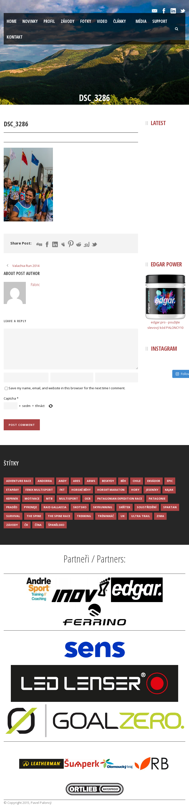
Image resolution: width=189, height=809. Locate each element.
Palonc (41, 137)
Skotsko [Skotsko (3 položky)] (79, 507)
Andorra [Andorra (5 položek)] (45, 481)
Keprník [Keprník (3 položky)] (12, 498)
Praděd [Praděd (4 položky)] (11, 507)
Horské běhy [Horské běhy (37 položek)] (81, 489)
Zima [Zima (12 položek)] (160, 516)
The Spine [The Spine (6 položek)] (34, 516)
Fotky (85, 21)
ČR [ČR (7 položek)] (26, 525)
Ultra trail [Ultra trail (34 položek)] (140, 516)
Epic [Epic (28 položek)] (170, 481)
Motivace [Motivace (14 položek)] (32, 498)
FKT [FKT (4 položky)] (62, 489)
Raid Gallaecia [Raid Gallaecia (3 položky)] (55, 507)
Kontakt (15, 37)
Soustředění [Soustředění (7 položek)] (147, 507)
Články (119, 21)
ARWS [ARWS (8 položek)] (91, 481)
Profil (49, 21)
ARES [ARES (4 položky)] (76, 481)
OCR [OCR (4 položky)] (88, 498)
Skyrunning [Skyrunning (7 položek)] (102, 507)
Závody (67, 21)
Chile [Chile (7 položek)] (137, 481)
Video (102, 21)
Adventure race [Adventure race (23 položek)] (18, 481)
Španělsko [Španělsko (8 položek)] (56, 525)
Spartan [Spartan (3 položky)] (170, 507)
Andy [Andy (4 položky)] (62, 481)
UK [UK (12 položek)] (123, 516)
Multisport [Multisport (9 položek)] (68, 498)
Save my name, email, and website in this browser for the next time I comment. (67, 388)
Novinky (30, 21)
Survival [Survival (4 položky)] (13, 516)
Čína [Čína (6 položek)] (38, 525)
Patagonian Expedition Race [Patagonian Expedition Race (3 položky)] (119, 498)
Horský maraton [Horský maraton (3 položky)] (111, 489)
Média (141, 21)
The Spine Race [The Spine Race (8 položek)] (59, 516)
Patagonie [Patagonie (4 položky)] (157, 498)
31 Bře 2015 (17, 137)
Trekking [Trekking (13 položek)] (84, 516)
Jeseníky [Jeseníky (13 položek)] (152, 489)
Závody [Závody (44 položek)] (12, 525)
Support (159, 21)
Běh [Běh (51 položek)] (123, 481)
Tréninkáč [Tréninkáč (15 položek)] (106, 516)
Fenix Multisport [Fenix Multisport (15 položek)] (39, 489)
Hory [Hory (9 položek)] (135, 489)
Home (11, 21)
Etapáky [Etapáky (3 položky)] (12, 489)
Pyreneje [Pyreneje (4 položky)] (30, 507)
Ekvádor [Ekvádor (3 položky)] (153, 481)
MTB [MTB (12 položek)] (49, 498)
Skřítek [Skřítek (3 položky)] (124, 507)
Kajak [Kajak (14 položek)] (169, 489)
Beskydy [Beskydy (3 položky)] (108, 481)
